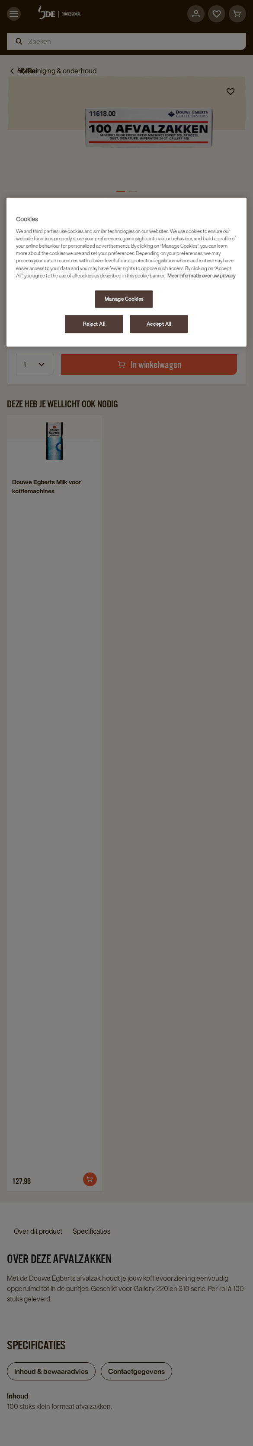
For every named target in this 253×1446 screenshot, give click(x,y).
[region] (126, 272)
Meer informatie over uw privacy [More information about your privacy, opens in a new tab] (201, 275)
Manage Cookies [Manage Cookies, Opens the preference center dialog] (124, 298)
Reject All (94, 324)
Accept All (159, 324)
